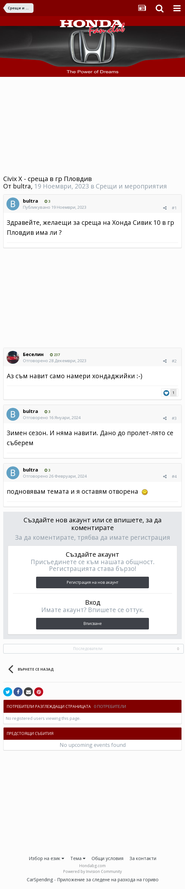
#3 (174, 418)
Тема (77, 858)
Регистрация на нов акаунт (92, 582)
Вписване (92, 623)
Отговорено (54, 360)
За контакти (143, 858)
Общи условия (107, 858)
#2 (174, 361)
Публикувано (54, 207)
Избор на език (46, 858)
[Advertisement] (92, 125)
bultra (22, 186)
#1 (174, 208)
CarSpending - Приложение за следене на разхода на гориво (93, 879)
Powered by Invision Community (92, 871)
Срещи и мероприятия (131, 186)
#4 (174, 476)
